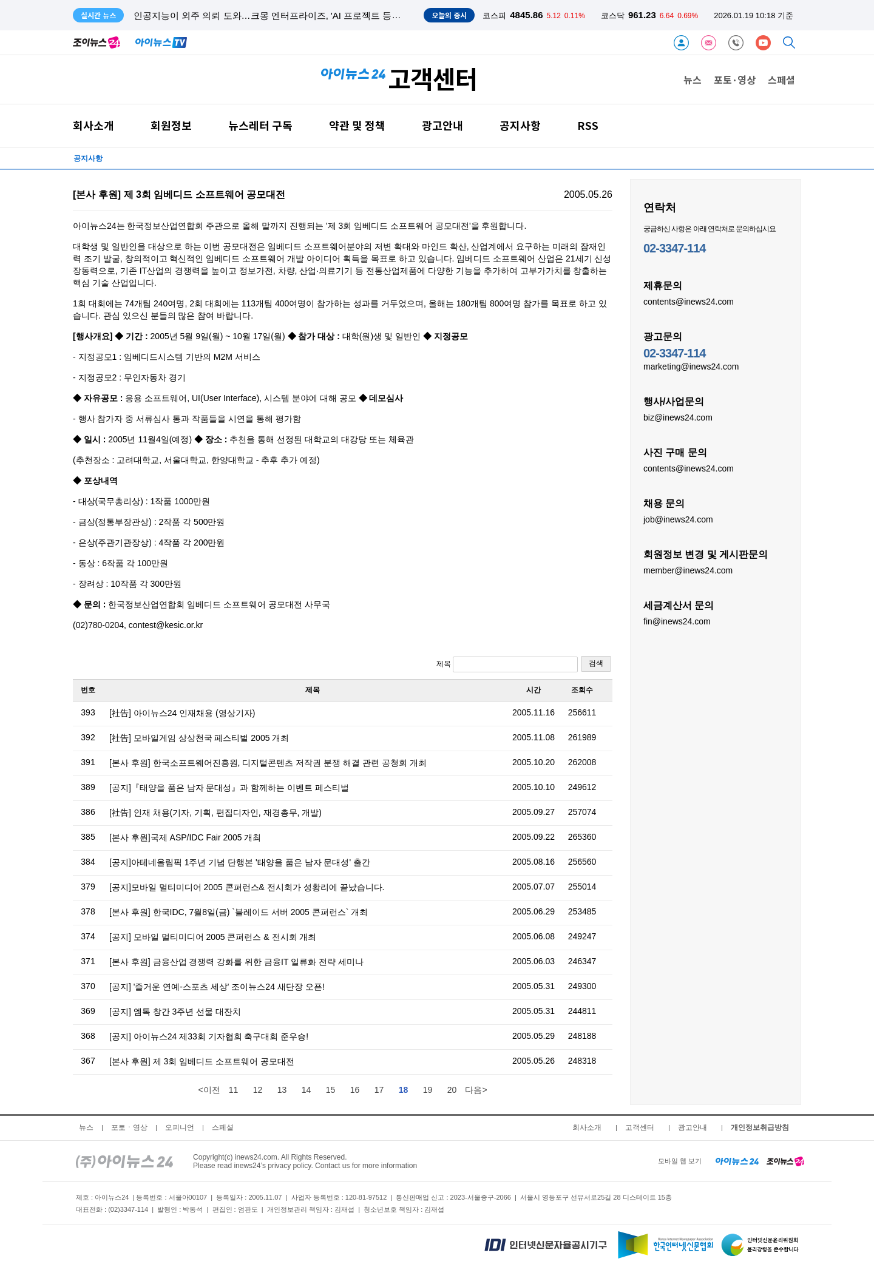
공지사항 (520, 125)
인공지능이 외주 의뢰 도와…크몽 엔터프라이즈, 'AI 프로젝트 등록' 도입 (278, 15)
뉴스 (692, 79)
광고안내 (442, 125)
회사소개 (93, 125)
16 (355, 1090)
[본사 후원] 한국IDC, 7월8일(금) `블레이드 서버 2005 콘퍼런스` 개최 (238, 912)
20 (452, 1090)
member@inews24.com (688, 570)
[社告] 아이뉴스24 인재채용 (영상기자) (182, 713)
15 (331, 1090)
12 (258, 1090)
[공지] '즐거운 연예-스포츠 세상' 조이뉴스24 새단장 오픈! (217, 987)
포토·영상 (735, 79)
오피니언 (179, 1127)
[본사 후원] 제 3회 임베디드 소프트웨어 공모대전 (201, 1061)
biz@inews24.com (678, 417)
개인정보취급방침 (760, 1127)
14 (306, 1090)
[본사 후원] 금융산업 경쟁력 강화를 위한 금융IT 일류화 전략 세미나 (236, 962)
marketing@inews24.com (691, 366)
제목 (507, 664)
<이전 (209, 1090)
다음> (476, 1090)
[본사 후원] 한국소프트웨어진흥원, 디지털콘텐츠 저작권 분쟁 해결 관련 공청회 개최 (268, 763)
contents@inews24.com (688, 301)
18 (403, 1090)
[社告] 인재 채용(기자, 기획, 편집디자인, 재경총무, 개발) (215, 812)
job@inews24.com (678, 519)
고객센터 (639, 1127)
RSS (587, 125)
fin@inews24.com (677, 621)
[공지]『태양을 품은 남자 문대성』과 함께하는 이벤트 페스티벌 (229, 787)
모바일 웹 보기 (680, 1160)
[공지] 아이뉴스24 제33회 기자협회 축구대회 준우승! (208, 1036)
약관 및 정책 (357, 125)
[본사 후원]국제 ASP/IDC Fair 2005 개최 (185, 837)
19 (428, 1090)
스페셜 (781, 79)
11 (234, 1090)
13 (282, 1090)
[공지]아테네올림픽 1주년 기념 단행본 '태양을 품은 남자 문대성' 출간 (239, 862)
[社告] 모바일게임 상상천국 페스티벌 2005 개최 (199, 738)
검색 (596, 663)
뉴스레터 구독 (260, 125)
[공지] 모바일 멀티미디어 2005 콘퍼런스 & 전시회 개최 (213, 937)
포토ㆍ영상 (129, 1127)
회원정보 (171, 125)
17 (379, 1090)
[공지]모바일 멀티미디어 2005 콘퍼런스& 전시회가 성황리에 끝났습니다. (247, 887)
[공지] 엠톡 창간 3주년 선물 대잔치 (175, 1011)
